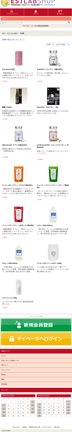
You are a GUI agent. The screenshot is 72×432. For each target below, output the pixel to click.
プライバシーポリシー (47, 426)
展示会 (3, 374)
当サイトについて (16, 426)
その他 (22, 33)
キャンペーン (5, 370)
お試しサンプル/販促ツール (10, 360)
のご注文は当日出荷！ (36, 26)
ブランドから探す (12, 33)
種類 (2, 379)
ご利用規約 (24, 426)
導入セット (4, 365)
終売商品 (4, 384)
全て (3, 33)
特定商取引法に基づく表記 (34, 426)
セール (3, 356)
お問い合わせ (57, 426)
